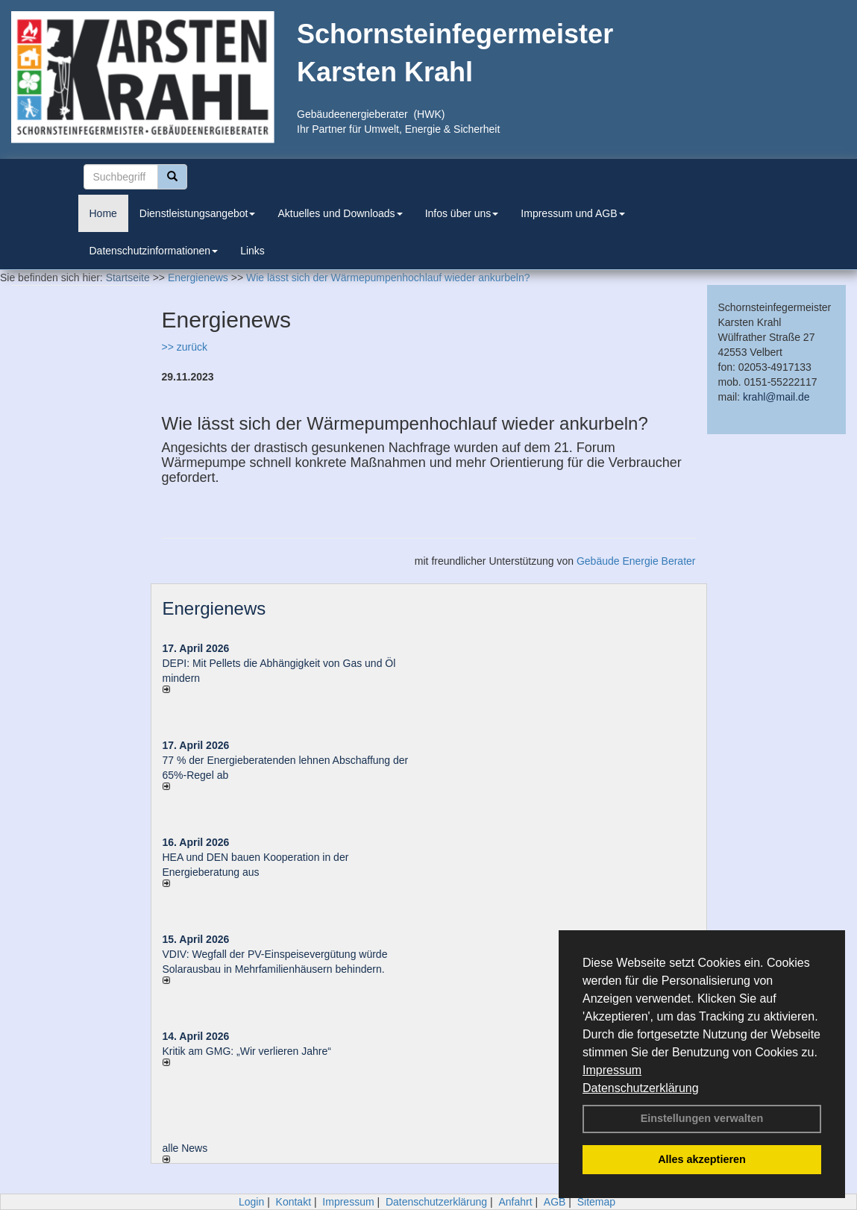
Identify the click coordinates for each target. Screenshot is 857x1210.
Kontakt (293, 1202)
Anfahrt (515, 1202)
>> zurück (184, 347)
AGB (555, 1202)
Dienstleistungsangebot (197, 213)
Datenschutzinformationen (154, 251)
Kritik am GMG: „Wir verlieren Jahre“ (247, 1051)
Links (252, 251)
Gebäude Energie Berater (636, 561)
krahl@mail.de (776, 397)
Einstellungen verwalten (702, 1118)
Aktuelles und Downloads (339, 213)
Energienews (214, 608)
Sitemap (596, 1202)
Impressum (612, 1070)
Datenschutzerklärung (641, 1088)
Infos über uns (462, 213)
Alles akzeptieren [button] (702, 1159)
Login (251, 1202)
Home (103, 213)
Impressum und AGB (572, 213)
